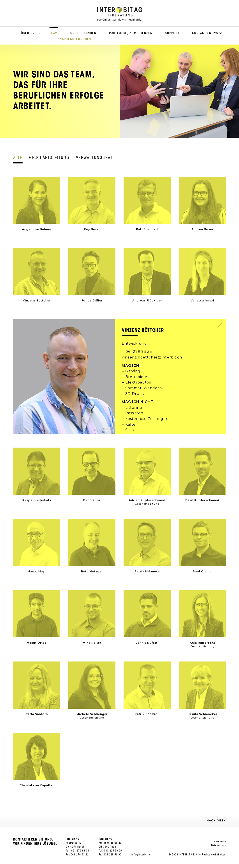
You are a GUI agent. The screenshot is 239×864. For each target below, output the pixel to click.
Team (54, 33)
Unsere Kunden (83, 33)
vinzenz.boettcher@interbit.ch (152, 357)
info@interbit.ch (141, 854)
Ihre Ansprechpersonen (70, 39)
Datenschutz (218, 845)
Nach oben (216, 820)
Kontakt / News (205, 33)
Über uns (29, 33)
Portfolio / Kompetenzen (130, 33)
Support (172, 33)
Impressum (219, 841)
